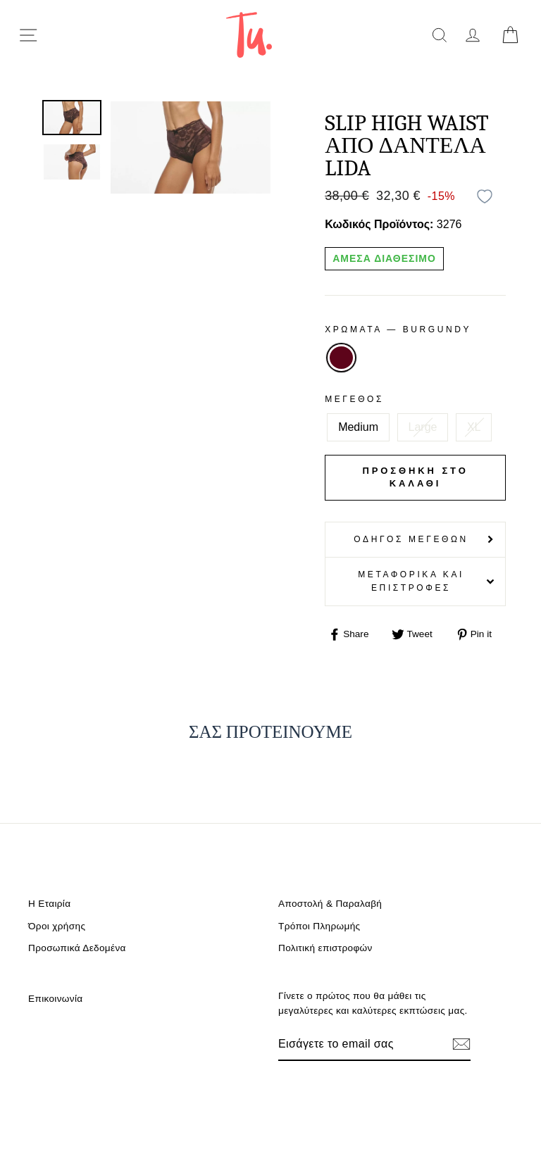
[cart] (510, 35)
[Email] (359, 1044)
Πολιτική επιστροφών (325, 948)
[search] (439, 35)
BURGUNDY (341, 357)
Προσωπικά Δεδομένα (77, 948)
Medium (358, 427)
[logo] (249, 35)
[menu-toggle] (28, 35)
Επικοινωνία (55, 998)
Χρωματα (398, 329)
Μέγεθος (354, 399)
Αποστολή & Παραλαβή (330, 903)
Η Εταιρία (49, 903)
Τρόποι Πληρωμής (319, 926)
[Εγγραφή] (461, 1044)
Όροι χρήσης (56, 926)
